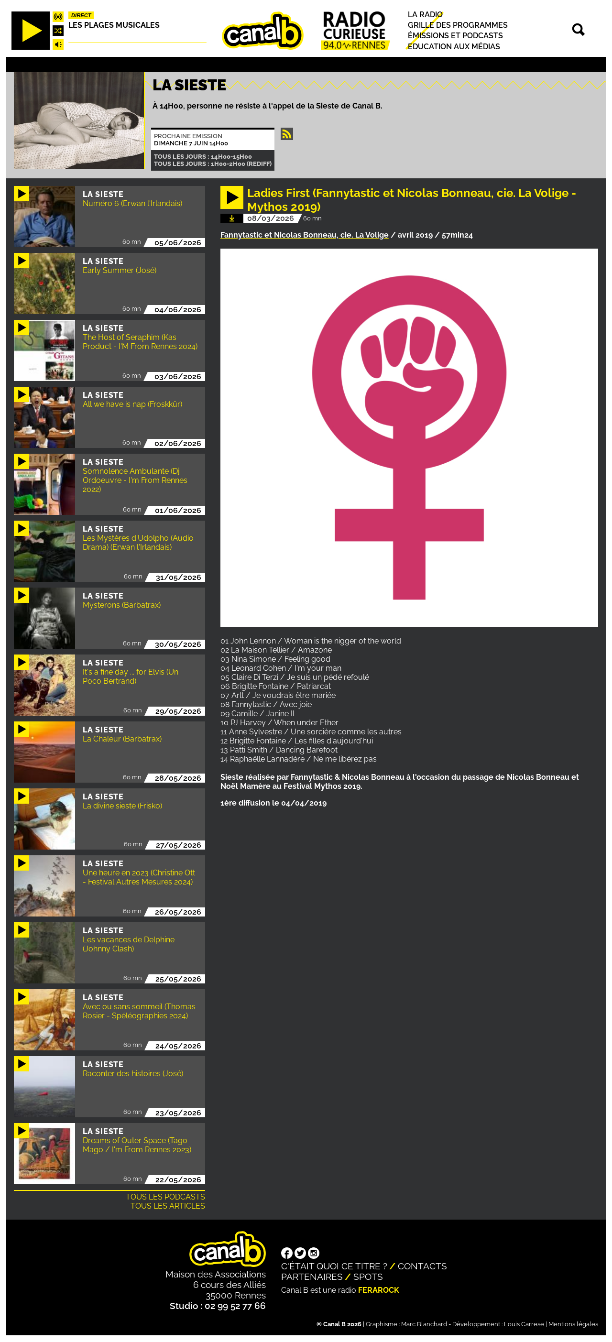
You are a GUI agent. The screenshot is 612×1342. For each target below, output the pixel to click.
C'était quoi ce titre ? (334, 1266)
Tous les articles (168, 1206)
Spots (368, 1276)
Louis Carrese (524, 1324)
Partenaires (312, 1276)
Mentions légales (573, 1324)
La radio (425, 14)
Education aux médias (454, 46)
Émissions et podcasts (455, 36)
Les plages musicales (114, 25)
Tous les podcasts (165, 1196)
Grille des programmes (458, 25)
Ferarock (378, 1290)
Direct (81, 15)
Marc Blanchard (424, 1324)
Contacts (422, 1266)
